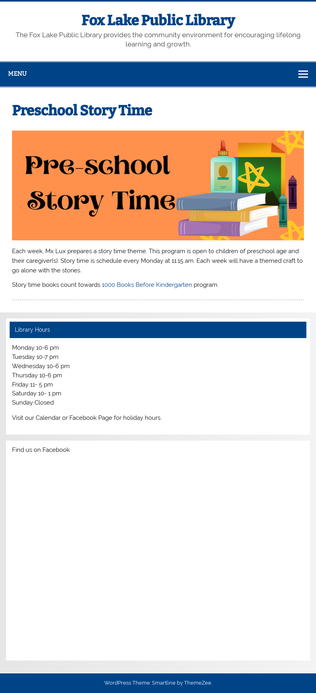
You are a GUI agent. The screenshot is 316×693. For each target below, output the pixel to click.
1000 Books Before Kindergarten (147, 284)
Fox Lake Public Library (158, 20)
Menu (17, 73)
